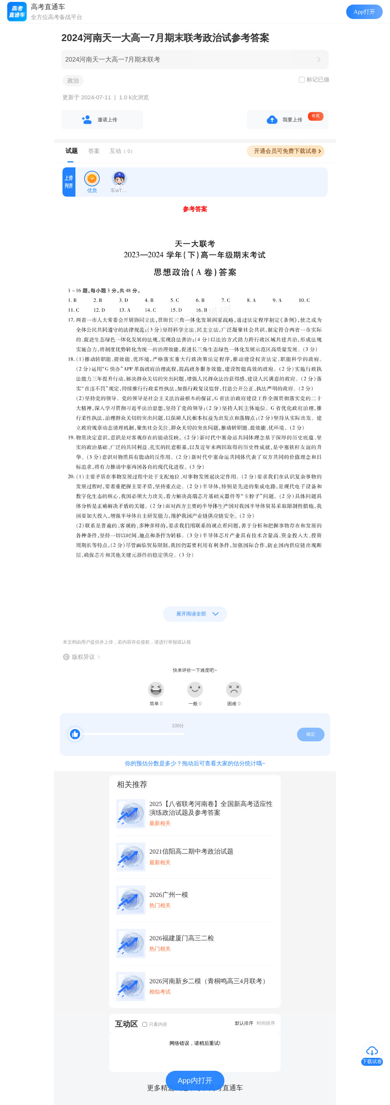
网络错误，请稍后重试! (195, 1043)
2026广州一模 (168, 894)
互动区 (126, 1023)
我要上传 (292, 119)
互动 (122, 151)
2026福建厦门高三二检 (181, 938)
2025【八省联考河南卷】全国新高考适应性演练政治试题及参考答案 (211, 808)
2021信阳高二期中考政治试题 (191, 851)
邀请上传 (107, 119)
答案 (94, 151)
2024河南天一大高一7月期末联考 (112, 59)
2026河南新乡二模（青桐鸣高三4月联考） (209, 981)
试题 (72, 151)
